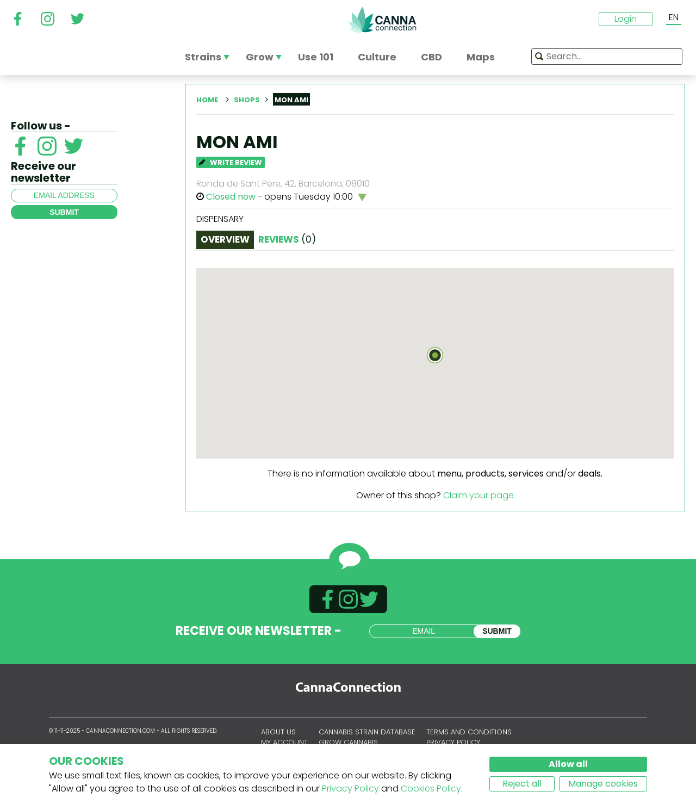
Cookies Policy (431, 788)
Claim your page (478, 495)
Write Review (230, 162)
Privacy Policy (350, 788)
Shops (247, 100)
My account (284, 742)
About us (278, 732)
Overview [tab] (225, 239)
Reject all (522, 783)
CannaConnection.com (382, 19)
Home (207, 100)
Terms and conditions (469, 732)
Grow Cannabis (348, 742)
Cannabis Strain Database (367, 732)
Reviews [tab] (287, 239)
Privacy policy (453, 742)
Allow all (568, 764)
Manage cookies (603, 783)
